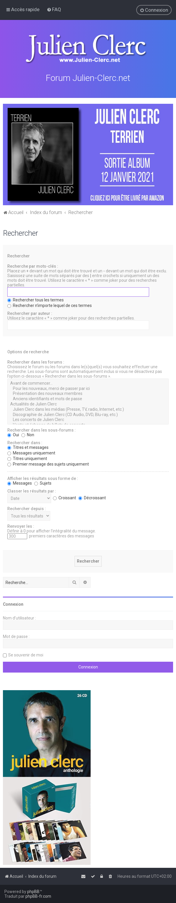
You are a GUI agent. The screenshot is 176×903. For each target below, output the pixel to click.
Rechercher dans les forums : (35, 361)
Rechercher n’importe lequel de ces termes (49, 305)
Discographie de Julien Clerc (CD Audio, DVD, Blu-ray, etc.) (88, 414)
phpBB (33, 891)
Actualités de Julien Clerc (88, 403)
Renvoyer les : (20, 525)
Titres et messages (28, 446)
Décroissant (92, 497)
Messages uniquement (31, 452)
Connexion (13, 603)
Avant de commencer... (88, 383)
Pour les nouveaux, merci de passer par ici (88, 388)
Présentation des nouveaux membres (88, 393)
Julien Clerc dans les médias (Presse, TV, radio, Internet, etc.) (88, 409)
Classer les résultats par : (31, 490)
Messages (19, 482)
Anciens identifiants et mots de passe (88, 398)
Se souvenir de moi (25, 654)
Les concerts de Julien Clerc (88, 419)
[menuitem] (54, 9)
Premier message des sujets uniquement (48, 463)
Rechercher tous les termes (35, 299)
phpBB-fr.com (38, 896)
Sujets (42, 482)
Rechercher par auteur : (29, 312)
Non (27, 434)
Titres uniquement (27, 458)
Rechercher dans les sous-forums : (41, 429)
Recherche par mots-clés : (32, 265)
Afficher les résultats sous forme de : (42, 478)
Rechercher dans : (24, 442)
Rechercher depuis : (26, 508)
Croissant (64, 497)
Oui (13, 434)
